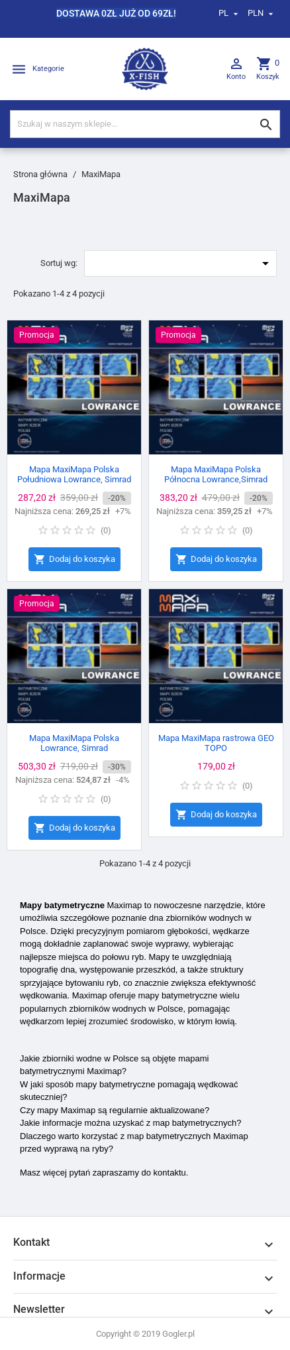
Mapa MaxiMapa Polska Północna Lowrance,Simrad (215, 474)
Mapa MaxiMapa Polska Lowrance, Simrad (74, 743)
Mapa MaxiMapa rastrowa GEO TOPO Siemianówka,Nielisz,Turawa (216, 748)
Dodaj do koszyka (74, 559)
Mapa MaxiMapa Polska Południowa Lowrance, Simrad (74, 474)
